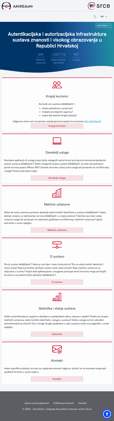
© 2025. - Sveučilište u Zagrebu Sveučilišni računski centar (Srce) (57, 409)
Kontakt (57, 378)
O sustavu (57, 282)
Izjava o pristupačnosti (37, 403)
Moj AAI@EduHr (93, 121)
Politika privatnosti (63, 403)
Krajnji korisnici (57, 126)
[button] (107, 414)
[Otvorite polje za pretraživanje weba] (95, 16)
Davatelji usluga (57, 177)
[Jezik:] (104, 16)
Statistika (57, 334)
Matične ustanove (57, 230)
